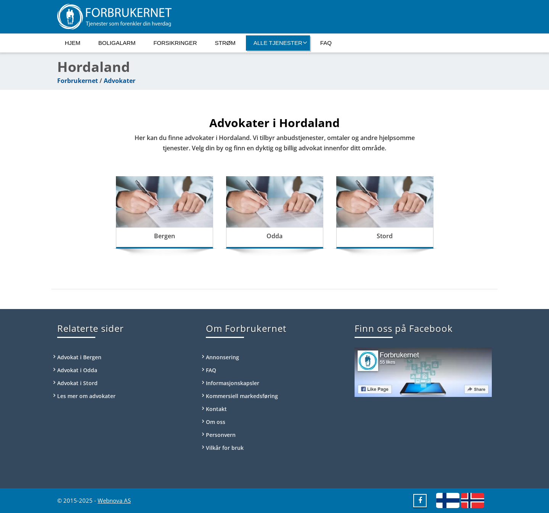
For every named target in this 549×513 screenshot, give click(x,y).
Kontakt (216, 409)
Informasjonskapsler (232, 383)
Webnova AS (114, 500)
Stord (385, 236)
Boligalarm (117, 43)
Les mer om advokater (86, 396)
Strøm (225, 43)
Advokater (119, 80)
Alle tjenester (280, 42)
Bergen (164, 236)
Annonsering (222, 357)
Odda (274, 236)
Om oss (215, 421)
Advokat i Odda (77, 370)
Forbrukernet (77, 80)
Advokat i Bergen (79, 357)
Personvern (221, 434)
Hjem (72, 43)
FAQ (326, 43)
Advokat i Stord (77, 383)
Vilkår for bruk (225, 447)
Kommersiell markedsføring (242, 396)
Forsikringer (175, 43)
